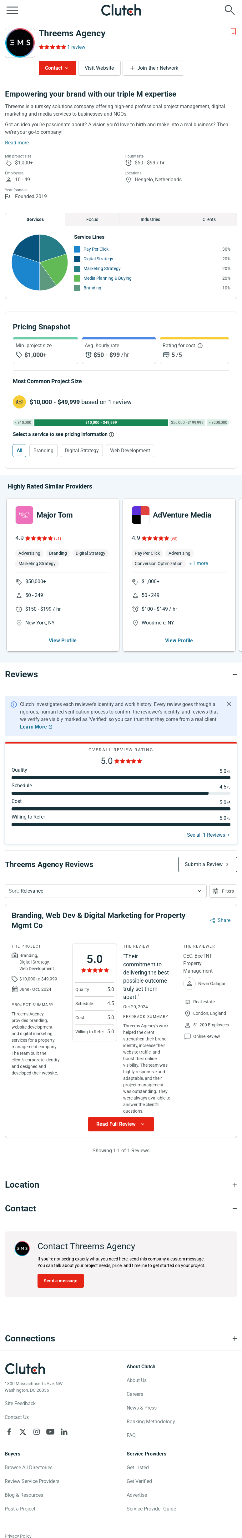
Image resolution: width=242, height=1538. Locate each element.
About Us (137, 1380)
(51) (57, 538)
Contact (53, 68)
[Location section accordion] (121, 1185)
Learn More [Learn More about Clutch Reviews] (33, 727)
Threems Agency (72, 33)
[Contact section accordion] (121, 1208)
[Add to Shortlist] (233, 31)
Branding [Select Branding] (43, 450)
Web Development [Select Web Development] (130, 450)
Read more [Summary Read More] (17, 143)
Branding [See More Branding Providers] (92, 287)
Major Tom (55, 515)
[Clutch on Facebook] (9, 1431)
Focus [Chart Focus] (92, 219)
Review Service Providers (32, 1481)
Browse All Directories (29, 1467)
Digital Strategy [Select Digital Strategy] (82, 450)
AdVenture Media (182, 515)
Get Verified (139, 1481)
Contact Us (17, 1417)
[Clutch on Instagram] (36, 1431)
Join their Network (158, 68)
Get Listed (138, 1467)
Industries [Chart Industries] (150, 219)
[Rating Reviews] (52, 47)
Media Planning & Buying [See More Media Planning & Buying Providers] (107, 278)
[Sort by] (105, 891)
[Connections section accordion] (121, 1338)
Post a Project (20, 1509)
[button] (105, 891)
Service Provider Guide (151, 1509)
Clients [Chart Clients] (209, 219)
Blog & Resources (24, 1495)
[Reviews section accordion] (121, 674)
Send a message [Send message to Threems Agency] (61, 1280)
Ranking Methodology (151, 1422)
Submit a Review (204, 864)
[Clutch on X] (22, 1431)
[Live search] (229, 10)
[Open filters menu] (223, 891)
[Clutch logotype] (25, 1368)
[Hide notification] (229, 704)
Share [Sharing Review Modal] (224, 920)
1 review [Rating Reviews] (76, 47)
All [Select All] (19, 450)
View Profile (63, 641)
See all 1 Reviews (206, 835)
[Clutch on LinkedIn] (64, 1431)
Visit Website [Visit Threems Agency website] (99, 68)
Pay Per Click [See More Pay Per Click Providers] (95, 249)
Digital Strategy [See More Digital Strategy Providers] (98, 258)
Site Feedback (20, 1403)
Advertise (137, 1495)
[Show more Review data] (121, 1124)
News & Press (142, 1408)
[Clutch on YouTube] (50, 1431)
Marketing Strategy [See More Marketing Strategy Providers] (102, 268)
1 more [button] (200, 563)
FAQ (131, 1435)
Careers (135, 1394)
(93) (173, 538)
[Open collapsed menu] (12, 10)
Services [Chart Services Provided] (35, 219)
